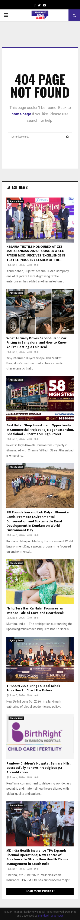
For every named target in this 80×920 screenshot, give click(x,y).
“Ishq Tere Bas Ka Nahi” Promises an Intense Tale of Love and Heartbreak (35, 611)
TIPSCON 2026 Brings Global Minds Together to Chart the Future (33, 688)
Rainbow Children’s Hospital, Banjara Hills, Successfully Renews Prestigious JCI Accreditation (38, 768)
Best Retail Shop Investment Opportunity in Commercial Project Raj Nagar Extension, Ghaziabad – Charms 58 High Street (40, 429)
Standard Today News (51, 915)
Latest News (17, 187)
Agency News (16, 201)
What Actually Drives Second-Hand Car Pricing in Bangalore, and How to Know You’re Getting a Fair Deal (36, 342)
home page (21, 114)
